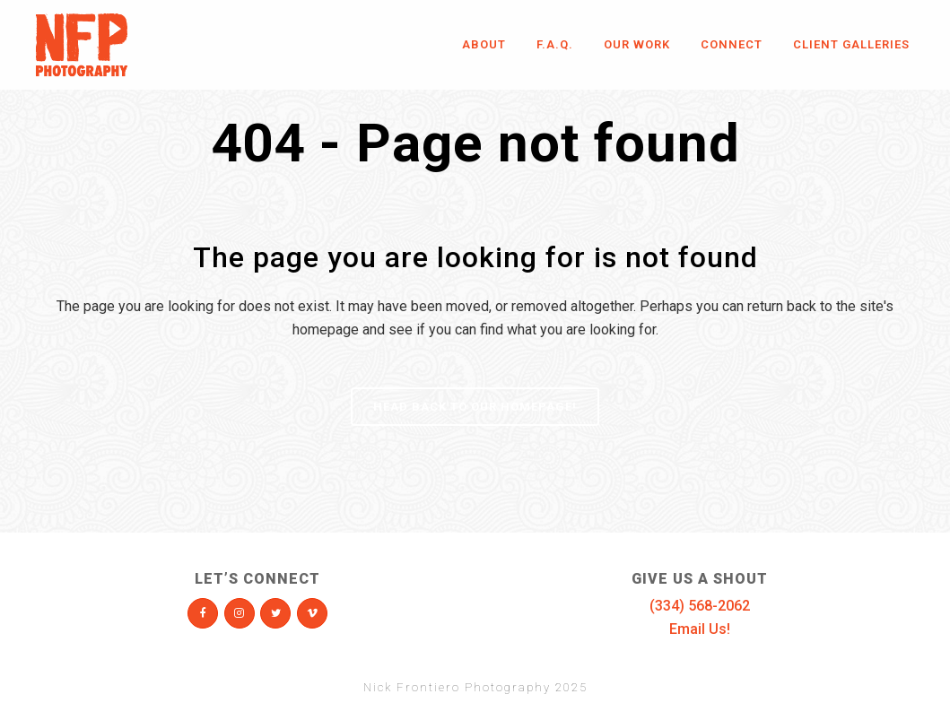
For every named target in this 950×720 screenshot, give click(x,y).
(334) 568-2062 (699, 605)
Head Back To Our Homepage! (475, 406)
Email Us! (699, 629)
